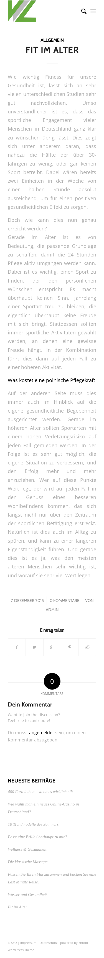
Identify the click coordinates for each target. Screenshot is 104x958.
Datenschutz (48, 943)
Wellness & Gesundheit (27, 849)
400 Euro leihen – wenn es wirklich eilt (40, 791)
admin (52, 609)
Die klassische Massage (27, 862)
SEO (14, 943)
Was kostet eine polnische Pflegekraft (51, 380)
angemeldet (41, 733)
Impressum (28, 943)
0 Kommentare (64, 600)
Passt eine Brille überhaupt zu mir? (37, 837)
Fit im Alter (52, 50)
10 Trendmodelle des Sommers (33, 824)
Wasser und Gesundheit (27, 894)
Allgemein (52, 40)
